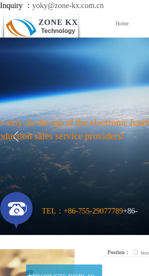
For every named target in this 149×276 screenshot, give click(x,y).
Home (122, 23)
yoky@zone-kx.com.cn (68, 5)
